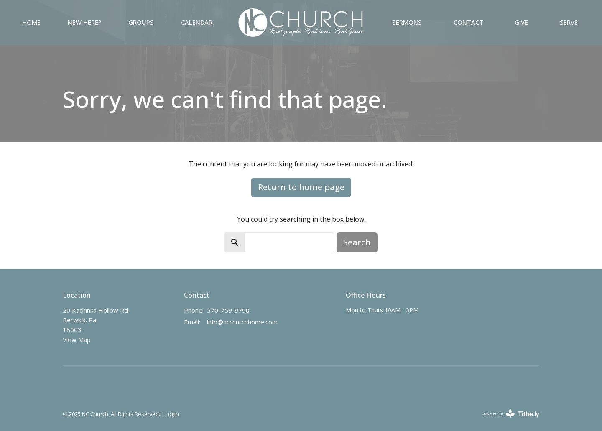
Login (172, 414)
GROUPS (141, 22)
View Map (77, 339)
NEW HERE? (84, 22)
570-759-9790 (228, 310)
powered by (510, 414)
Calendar (196, 22)
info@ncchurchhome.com (242, 322)
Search (357, 242)
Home (31, 22)
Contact (468, 22)
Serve (569, 22)
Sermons (407, 22)
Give (521, 22)
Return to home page (301, 187)
